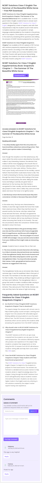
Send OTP (34, 411)
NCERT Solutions (26, 59)
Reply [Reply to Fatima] (7, 474)
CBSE (9, 351)
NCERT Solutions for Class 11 (17, 363)
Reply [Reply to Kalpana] (7, 456)
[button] (4, 103)
